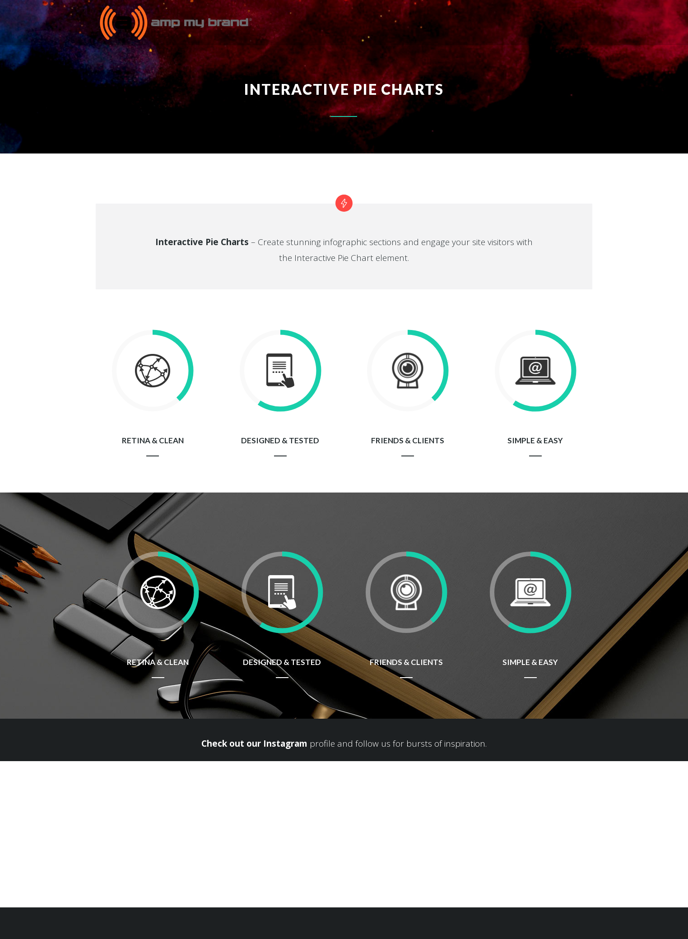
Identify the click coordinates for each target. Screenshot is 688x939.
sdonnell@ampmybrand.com (66, 849)
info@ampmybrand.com (222, 872)
